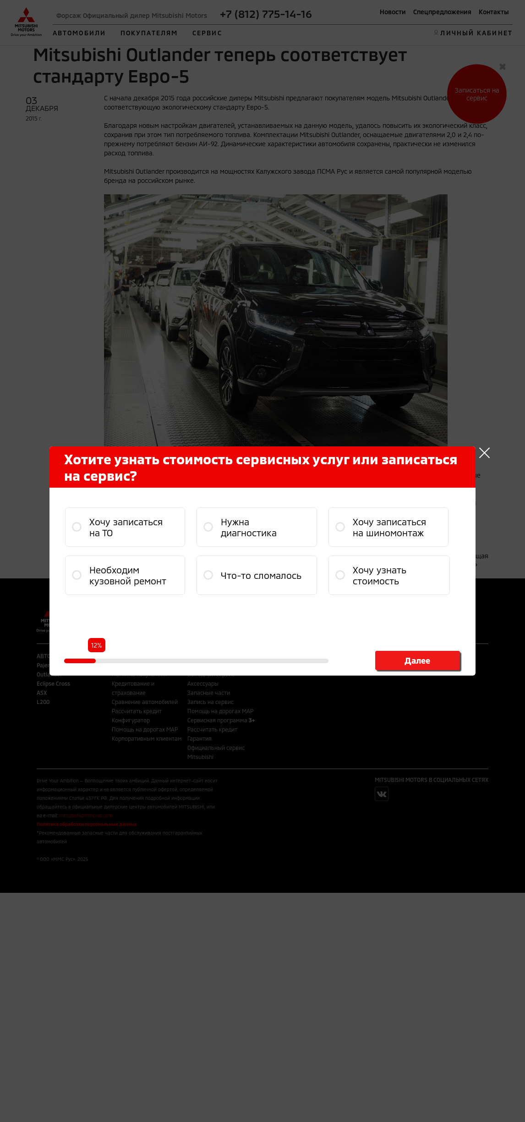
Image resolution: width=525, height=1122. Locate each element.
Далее (417, 660)
